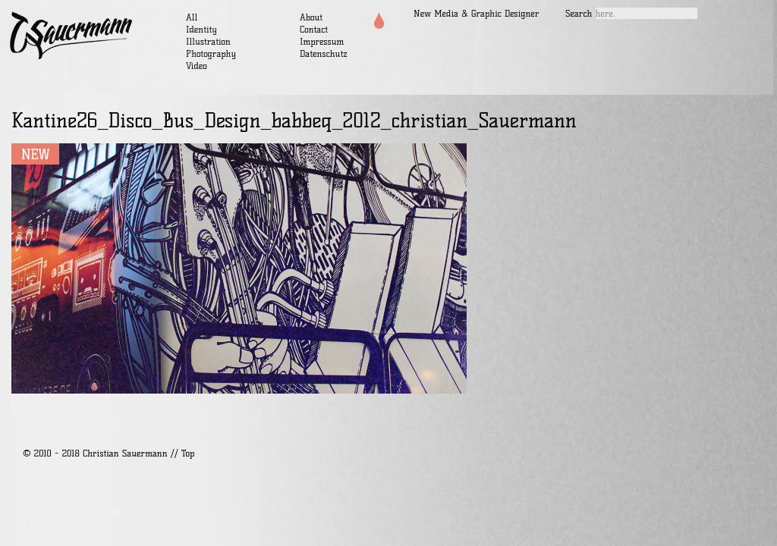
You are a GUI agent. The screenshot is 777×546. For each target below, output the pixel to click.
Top (187, 453)
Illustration (208, 41)
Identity (201, 29)
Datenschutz (324, 53)
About (311, 17)
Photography (211, 53)
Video (196, 65)
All (191, 17)
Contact (314, 29)
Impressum (322, 41)
